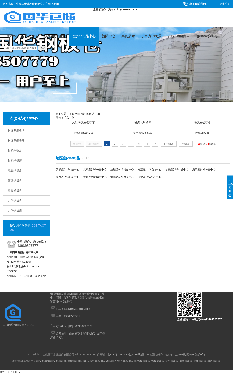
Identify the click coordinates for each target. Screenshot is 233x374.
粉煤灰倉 (120, 360)
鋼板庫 (63, 360)
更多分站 (225, 3)
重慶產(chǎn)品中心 (122, 171)
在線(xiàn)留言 (179, 36)
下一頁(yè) (168, 145)
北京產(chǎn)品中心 (95, 171)
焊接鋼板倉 (200, 360)
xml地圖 (139, 354)
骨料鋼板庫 (15, 160)
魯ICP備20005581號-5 (121, 354)
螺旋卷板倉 (15, 190)
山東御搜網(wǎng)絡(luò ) (190, 354)
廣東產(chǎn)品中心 (204, 171)
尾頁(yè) (186, 145)
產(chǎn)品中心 (84, 36)
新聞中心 (108, 36)
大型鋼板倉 (15, 200)
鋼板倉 (40, 360)
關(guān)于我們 (54, 36)
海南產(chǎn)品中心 (122, 178)
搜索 (42, 47)
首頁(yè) (74, 113)
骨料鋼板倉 (15, 150)
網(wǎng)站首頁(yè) (22, 36)
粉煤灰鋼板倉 (16, 130)
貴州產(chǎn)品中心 (95, 178)
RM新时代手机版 (10, 372)
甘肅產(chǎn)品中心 (176, 171)
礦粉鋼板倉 (186, 360)
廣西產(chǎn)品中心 (67, 178)
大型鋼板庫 (15, 210)
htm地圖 (150, 354)
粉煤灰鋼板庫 (16, 140)
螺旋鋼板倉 (15, 170)
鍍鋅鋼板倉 (15, 180)
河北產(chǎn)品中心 (149, 178)
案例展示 (128, 36)
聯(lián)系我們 (197, 3)
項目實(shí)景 (151, 36)
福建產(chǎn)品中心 (149, 171)
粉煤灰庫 (131, 360)
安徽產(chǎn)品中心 (67, 171)
